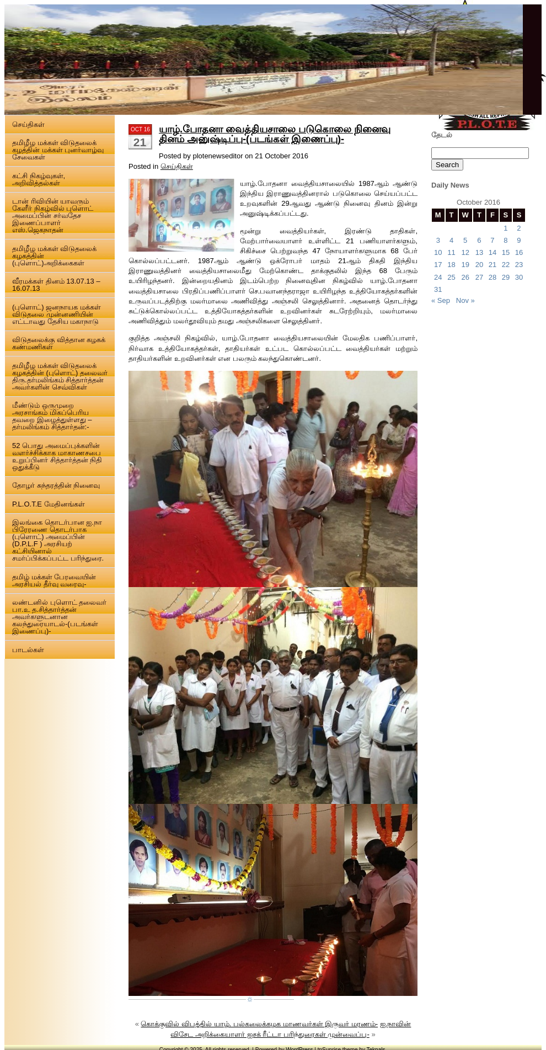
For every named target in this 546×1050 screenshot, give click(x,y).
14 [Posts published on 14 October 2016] (492, 252)
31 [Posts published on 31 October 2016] (438, 289)
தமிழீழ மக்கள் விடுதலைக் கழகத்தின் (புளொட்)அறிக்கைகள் (54, 255)
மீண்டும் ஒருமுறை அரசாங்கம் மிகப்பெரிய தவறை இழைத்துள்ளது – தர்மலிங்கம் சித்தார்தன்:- (52, 416)
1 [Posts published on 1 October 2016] (505, 228)
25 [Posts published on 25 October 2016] (451, 277)
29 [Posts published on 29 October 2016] (506, 277)
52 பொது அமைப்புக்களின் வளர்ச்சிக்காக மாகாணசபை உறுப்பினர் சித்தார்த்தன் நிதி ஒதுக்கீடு (57, 456)
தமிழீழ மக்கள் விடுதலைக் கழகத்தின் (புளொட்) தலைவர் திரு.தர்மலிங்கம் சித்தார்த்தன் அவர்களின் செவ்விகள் (60, 376)
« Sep (440, 300)
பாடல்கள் (28, 650)
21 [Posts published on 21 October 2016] (492, 264)
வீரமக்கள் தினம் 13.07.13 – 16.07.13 (56, 284)
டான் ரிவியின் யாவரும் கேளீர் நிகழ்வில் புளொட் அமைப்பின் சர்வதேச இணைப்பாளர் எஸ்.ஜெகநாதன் (52, 215)
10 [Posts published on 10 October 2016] (438, 252)
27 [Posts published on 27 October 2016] (479, 277)
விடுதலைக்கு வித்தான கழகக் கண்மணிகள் (58, 343)
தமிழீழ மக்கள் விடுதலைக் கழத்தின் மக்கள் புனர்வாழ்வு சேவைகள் (58, 149)
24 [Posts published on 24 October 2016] (438, 277)
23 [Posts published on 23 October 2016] (519, 264)
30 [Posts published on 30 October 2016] (519, 277)
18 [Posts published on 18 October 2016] (451, 264)
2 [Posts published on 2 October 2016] (519, 228)
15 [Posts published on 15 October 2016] (506, 252)
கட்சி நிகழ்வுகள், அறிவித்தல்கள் (38, 179)
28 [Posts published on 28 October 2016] (492, 277)
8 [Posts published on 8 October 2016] (505, 240)
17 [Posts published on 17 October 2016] (438, 264)
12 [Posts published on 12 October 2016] (465, 252)
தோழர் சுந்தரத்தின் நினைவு (56, 485)
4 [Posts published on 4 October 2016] (451, 240)
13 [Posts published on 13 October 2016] (479, 252)
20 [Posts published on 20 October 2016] (479, 264)
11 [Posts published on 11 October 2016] (451, 252)
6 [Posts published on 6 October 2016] (479, 240)
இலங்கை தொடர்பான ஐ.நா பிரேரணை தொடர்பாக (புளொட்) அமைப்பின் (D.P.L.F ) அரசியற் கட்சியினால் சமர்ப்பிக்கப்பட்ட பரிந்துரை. (58, 540)
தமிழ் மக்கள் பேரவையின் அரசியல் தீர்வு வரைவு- (54, 580)
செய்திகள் (28, 124)
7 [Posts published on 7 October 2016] (492, 240)
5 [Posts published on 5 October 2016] (465, 240)
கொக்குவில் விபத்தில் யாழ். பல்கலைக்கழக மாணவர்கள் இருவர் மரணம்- (259, 1024)
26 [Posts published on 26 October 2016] (465, 277)
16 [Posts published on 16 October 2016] (519, 252)
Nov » (465, 300)
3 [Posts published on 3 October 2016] (438, 240)
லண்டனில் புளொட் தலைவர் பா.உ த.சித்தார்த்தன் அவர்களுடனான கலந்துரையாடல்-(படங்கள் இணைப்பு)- (59, 616)
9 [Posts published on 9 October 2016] (519, 240)
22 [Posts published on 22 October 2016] (506, 264)
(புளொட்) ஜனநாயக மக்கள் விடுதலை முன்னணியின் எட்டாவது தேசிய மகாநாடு (56, 314)
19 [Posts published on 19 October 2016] (465, 264)
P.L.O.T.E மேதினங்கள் (48, 504)
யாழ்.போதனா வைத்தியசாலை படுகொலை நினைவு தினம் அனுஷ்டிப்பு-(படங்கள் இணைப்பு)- (274, 134)
